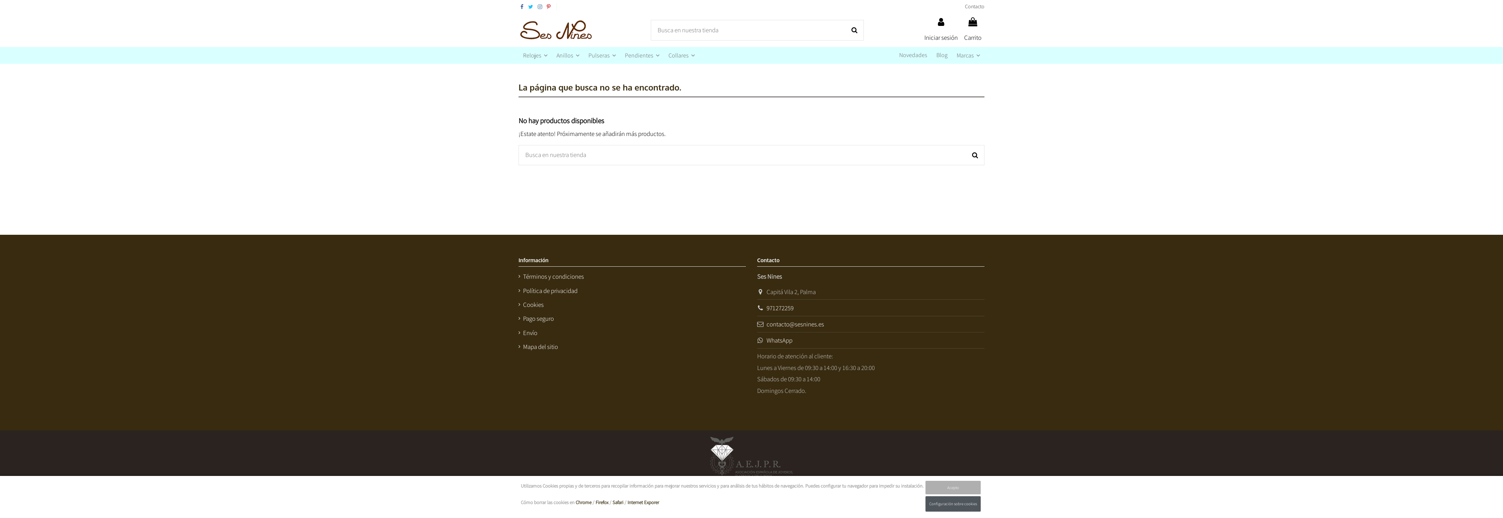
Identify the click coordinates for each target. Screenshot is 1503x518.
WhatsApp (779, 340)
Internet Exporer (643, 502)
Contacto (974, 6)
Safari (617, 502)
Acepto (953, 487)
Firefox (602, 502)
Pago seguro (538, 318)
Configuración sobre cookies (953, 503)
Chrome (583, 502)
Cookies (533, 305)
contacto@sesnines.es (795, 324)
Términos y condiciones (553, 276)
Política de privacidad (550, 291)
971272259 (780, 308)
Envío (530, 333)
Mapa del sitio (540, 347)
